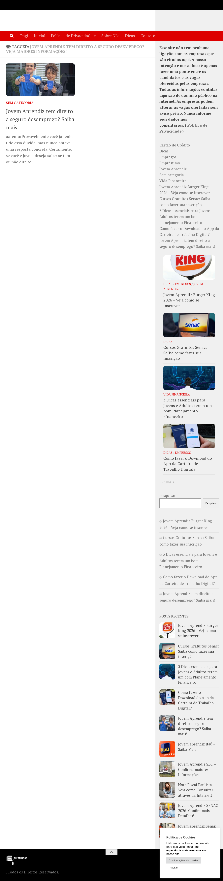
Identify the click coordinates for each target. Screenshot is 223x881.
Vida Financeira (172, 181)
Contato (148, 35)
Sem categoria (20, 103)
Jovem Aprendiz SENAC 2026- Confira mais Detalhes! (198, 811)
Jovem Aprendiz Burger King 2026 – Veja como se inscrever (189, 300)
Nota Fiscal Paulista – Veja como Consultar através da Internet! (196, 790)
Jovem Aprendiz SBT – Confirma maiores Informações (197, 769)
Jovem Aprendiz (173, 169)
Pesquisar (167, 495)
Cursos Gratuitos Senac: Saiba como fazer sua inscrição (185, 353)
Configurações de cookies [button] (184, 860)
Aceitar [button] (174, 867)
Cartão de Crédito (174, 145)
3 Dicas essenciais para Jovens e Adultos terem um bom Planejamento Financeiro (186, 216)
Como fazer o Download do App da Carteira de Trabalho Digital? (187, 464)
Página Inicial (32, 35)
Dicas (130, 35)
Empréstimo (169, 163)
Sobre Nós (110, 35)
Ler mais (166, 482)
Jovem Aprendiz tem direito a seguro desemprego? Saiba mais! (40, 119)
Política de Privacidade (71, 35)
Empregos (167, 157)
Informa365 (35, 15)
